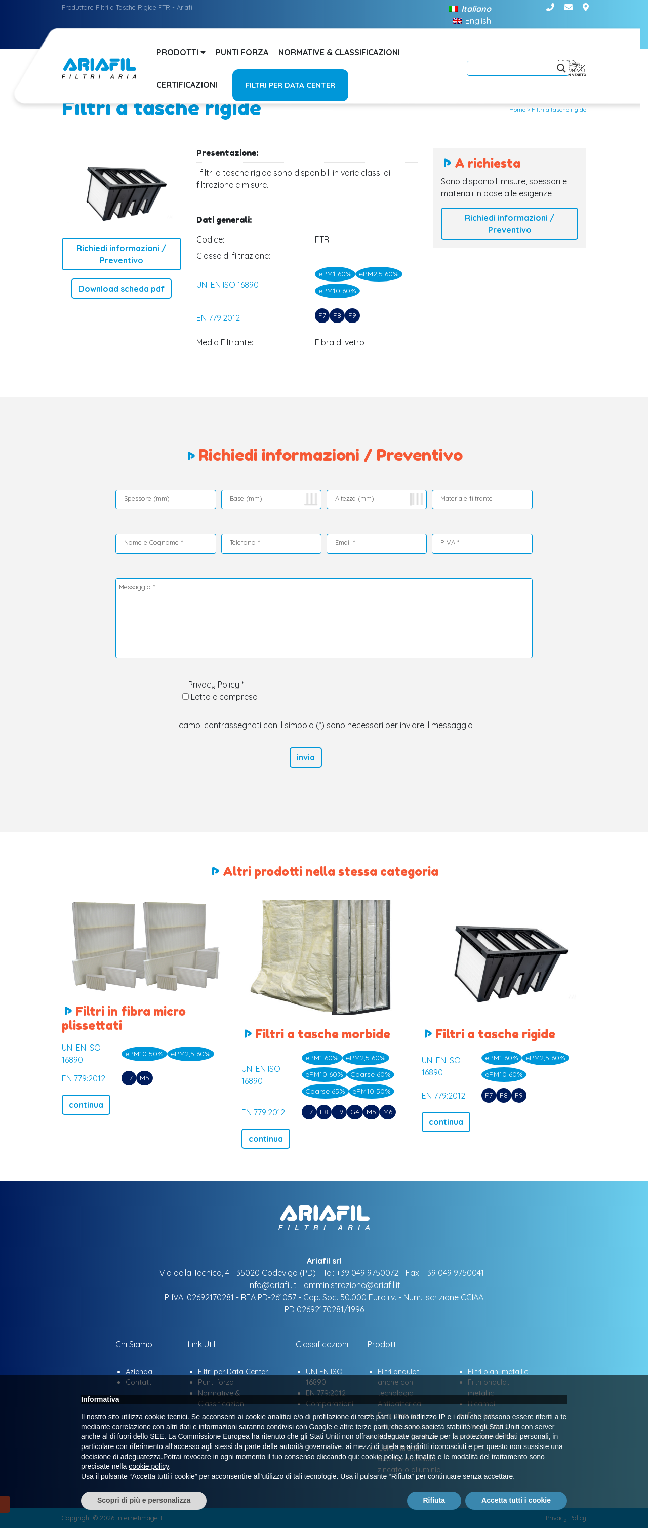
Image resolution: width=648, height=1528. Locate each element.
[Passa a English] (472, 20)
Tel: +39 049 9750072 (360, 1273)
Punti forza (242, 52)
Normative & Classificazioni (339, 52)
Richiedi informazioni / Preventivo (121, 254)
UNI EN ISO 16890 (227, 284)
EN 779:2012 (218, 318)
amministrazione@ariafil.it (352, 1285)
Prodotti (181, 52)
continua (86, 1105)
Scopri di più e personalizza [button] (143, 1500)
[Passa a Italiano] (469, 8)
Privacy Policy (213, 684)
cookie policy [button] (381, 1457)
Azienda (139, 1371)
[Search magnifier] (561, 68)
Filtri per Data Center (290, 85)
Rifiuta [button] (434, 1500)
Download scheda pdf (121, 289)
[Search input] (513, 68)
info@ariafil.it (272, 1285)
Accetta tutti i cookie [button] (516, 1500)
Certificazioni (186, 84)
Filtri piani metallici (499, 1371)
